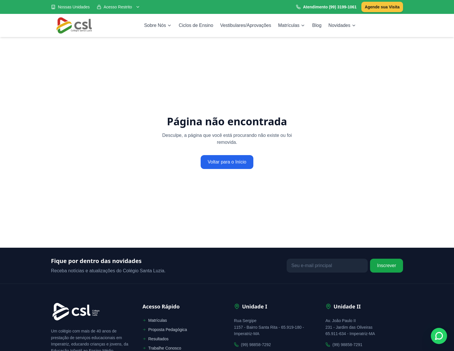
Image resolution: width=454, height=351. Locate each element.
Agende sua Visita (382, 7)
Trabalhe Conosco (161, 348)
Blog (316, 25)
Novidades (342, 25)
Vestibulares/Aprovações (245, 25)
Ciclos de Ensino (196, 25)
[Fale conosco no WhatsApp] (439, 336)
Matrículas (291, 25)
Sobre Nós (158, 25)
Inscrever (386, 265)
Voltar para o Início (227, 161)
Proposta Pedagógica (164, 329)
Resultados (155, 339)
